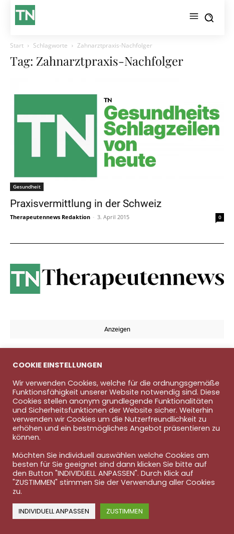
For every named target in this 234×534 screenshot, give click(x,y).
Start (17, 45)
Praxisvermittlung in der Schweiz (85, 204)
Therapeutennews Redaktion (50, 217)
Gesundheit (27, 186)
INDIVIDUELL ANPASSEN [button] (54, 511)
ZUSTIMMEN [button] (124, 511)
